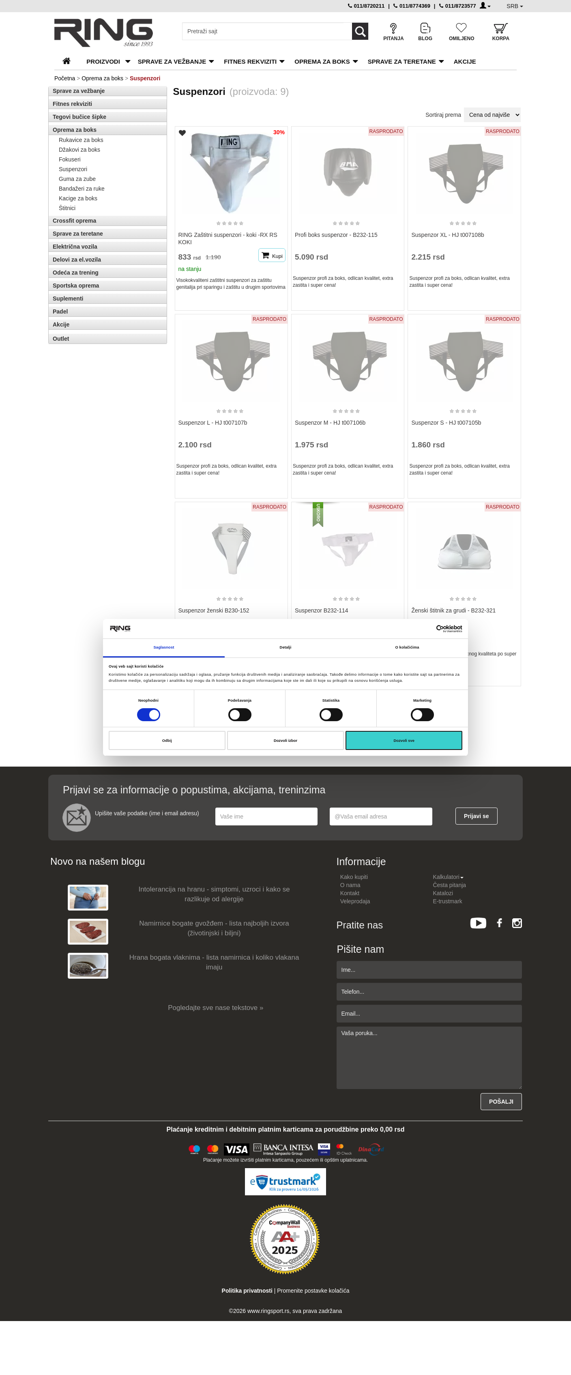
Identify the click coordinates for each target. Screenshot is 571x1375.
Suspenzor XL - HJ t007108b (447, 235)
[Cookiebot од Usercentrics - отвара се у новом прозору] (426, 629)
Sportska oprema (76, 285)
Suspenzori (73, 169)
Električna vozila (75, 246)
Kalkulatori (448, 877)
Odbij (167, 741)
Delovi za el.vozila (77, 259)
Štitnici (67, 208)
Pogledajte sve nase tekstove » (215, 1008)
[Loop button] (360, 31)
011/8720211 (366, 6)
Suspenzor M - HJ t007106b (330, 422)
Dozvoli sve (403, 741)
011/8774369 (411, 6)
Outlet (61, 338)
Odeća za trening (76, 272)
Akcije (465, 61)
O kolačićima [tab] (407, 647)
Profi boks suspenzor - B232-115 (336, 235)
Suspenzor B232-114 (321, 610)
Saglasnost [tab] (164, 647)
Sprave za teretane (402, 61)
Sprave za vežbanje (172, 61)
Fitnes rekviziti (250, 61)
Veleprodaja (355, 901)
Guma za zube (77, 179)
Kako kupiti (354, 877)
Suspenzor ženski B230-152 (213, 610)
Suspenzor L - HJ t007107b (212, 422)
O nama (350, 885)
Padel (60, 311)
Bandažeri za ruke (82, 188)
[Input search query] (262, 31)
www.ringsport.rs (268, 1311)
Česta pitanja (449, 885)
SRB (515, 6)
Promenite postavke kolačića (313, 1290)
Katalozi (443, 893)
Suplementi (68, 298)
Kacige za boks (78, 198)
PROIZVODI (103, 61)
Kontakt (349, 893)
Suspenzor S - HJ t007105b (446, 422)
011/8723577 (457, 6)
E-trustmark (447, 901)
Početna (64, 78)
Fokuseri (70, 159)
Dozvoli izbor (285, 741)
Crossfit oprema (74, 220)
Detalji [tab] (286, 647)
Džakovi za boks (79, 149)
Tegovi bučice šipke (79, 117)
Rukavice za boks (81, 140)
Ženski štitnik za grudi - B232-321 (453, 610)
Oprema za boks (322, 61)
